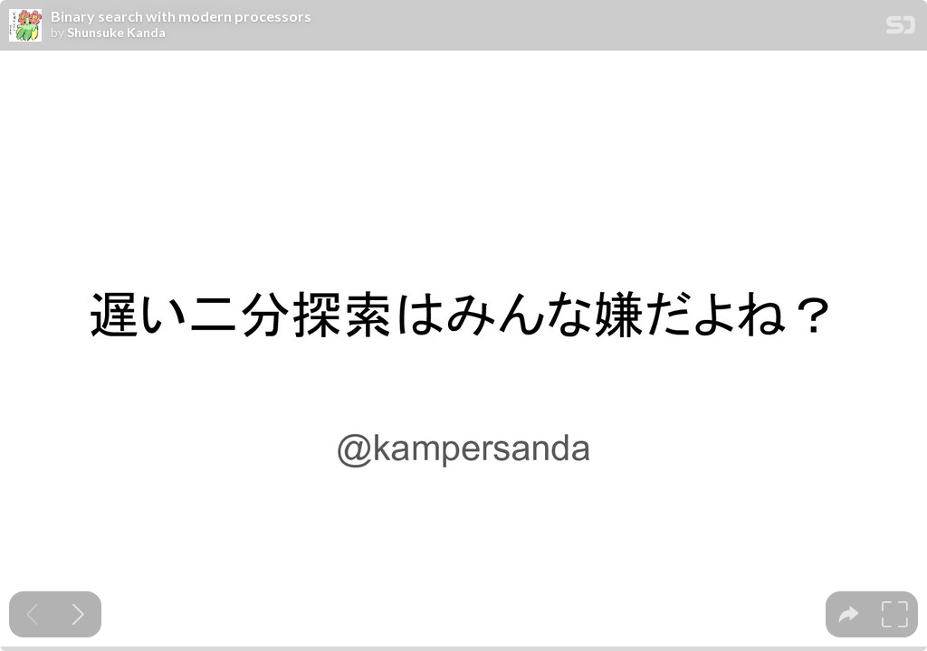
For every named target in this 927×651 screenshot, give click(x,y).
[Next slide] (78, 614)
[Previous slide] (32, 614)
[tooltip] (848, 614)
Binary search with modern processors (181, 16)
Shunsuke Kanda (116, 32)
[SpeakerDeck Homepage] (900, 28)
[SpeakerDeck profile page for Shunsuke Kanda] (25, 26)
